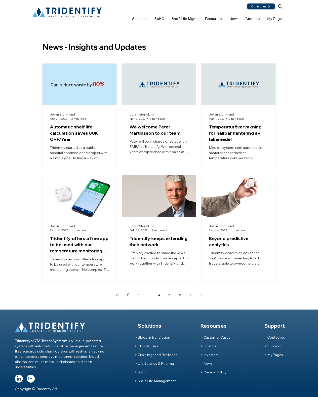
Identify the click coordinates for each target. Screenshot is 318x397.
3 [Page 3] (149, 295)
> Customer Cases (215, 337)
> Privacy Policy (213, 372)
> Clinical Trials (146, 346)
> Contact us (274, 337)
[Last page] (200, 294)
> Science (208, 346)
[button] (140, 16)
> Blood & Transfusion (152, 337)
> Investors (209, 355)
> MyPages (273, 355)
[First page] (117, 294)
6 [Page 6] (180, 295)
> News (206, 363)
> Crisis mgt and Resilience (156, 355)
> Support (272, 346)
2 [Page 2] (138, 295)
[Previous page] (127, 294)
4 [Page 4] (159, 295)
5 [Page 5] (169, 295)
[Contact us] (261, 6)
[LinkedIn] (19, 379)
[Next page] (190, 294)
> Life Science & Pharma (154, 363)
